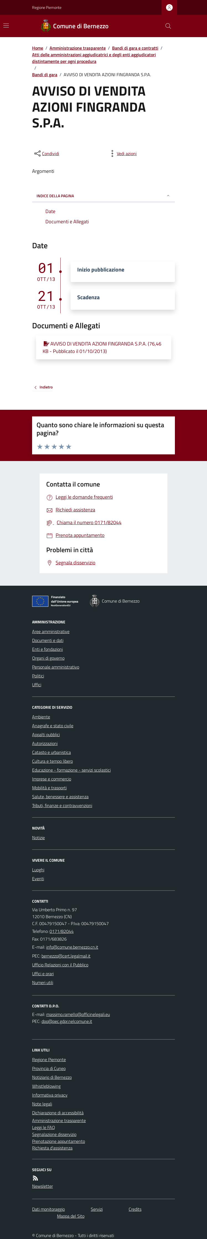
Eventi (38, 878)
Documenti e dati (47, 640)
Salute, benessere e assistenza (60, 796)
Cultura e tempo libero (52, 761)
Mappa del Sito (70, 1216)
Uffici (36, 684)
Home (37, 48)
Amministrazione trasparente (78, 48)
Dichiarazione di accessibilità (58, 1112)
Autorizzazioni (45, 743)
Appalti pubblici (46, 734)
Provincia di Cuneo (49, 1068)
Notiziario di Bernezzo (52, 1077)
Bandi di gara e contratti (135, 48)
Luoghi (38, 869)
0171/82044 (62, 931)
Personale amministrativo (55, 667)
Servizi (97, 1209)
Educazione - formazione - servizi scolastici (71, 770)
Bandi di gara (44, 74)
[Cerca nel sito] (166, 26)
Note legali (42, 1103)
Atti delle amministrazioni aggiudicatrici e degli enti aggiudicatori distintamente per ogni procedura (94, 58)
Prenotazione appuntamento (58, 1141)
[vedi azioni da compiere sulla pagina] (122, 153)
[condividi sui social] (46, 153)
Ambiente (41, 716)
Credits (135, 1209)
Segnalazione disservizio (54, 1134)
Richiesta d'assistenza (52, 1148)
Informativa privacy (50, 1095)
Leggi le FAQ (43, 1127)
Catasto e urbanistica (51, 752)
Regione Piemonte (46, 7)
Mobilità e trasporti (49, 787)
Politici (38, 675)
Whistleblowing (46, 1086)
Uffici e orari (43, 973)
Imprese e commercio (51, 778)
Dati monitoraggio (48, 1209)
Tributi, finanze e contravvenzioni (62, 805)
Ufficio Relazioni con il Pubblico (60, 964)
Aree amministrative (50, 631)
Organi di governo (48, 658)
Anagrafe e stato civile (52, 725)
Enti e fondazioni (47, 649)
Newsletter (42, 1186)
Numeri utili (42, 982)
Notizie (38, 837)
